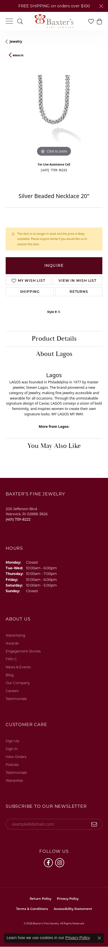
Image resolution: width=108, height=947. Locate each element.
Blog (10, 675)
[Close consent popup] (99, 938)
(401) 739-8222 (54, 170)
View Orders (16, 757)
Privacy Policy (68, 899)
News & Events (18, 667)
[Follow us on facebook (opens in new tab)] (48, 862)
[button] (20, 21)
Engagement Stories (23, 651)
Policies (12, 765)
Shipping (30, 291)
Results (18, 55)
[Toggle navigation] (9, 21)
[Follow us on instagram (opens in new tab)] (59, 862)
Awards (12, 643)
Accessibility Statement (73, 909)
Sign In (12, 749)
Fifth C (11, 659)
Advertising (15, 635)
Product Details (54, 338)
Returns (79, 291)
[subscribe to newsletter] (94, 824)
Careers (12, 691)
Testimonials (16, 699)
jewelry (16, 41)
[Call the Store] (18, 519)
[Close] (101, 6)
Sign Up (12, 741)
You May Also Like (54, 446)
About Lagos (54, 354)
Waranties (14, 780)
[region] (54, 109)
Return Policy (40, 899)
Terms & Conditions (32, 909)
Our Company (18, 683)
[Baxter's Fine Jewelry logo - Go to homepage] (54, 21)
